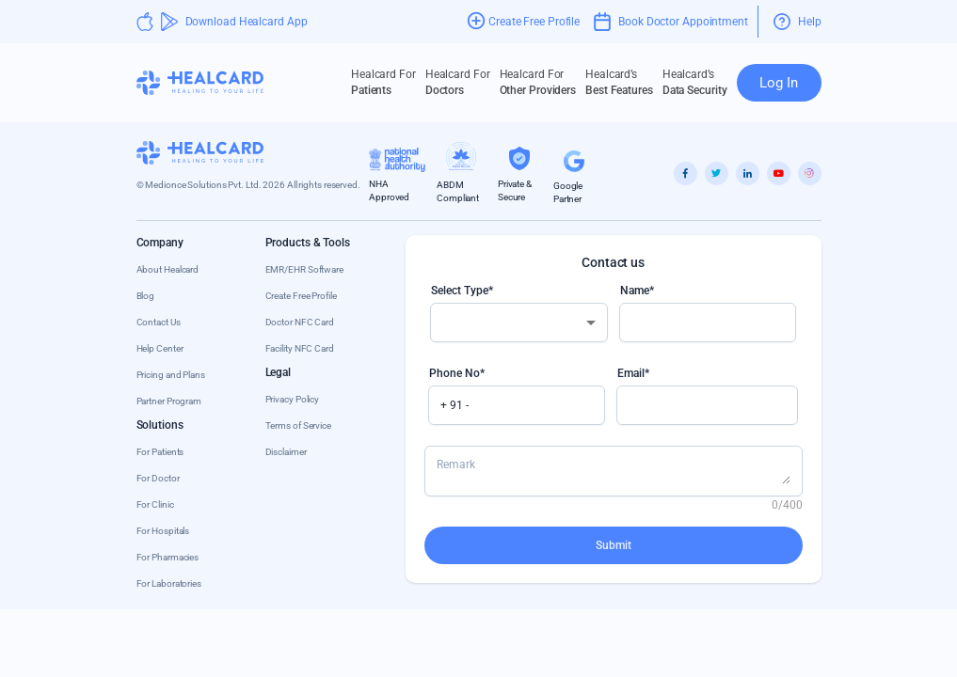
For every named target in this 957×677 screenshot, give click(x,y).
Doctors (457, 82)
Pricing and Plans (170, 375)
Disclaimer (286, 452)
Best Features (619, 82)
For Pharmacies (167, 557)
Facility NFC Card (299, 348)
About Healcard (167, 269)
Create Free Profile (301, 296)
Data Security (694, 82)
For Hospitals (163, 531)
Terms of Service (298, 425)
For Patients (160, 452)
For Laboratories (168, 583)
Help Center (159, 348)
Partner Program (169, 401)
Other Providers (538, 82)
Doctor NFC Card (300, 322)
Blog (145, 296)
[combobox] (519, 322)
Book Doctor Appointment (671, 21)
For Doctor (158, 478)
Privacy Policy (292, 399)
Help (797, 21)
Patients (383, 82)
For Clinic (155, 504)
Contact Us (158, 322)
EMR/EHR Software (304, 269)
